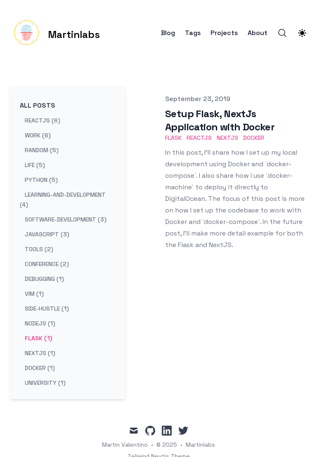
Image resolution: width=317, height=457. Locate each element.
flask (173, 137)
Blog (168, 33)
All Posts (37, 105)
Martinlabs (200, 444)
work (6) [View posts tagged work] (38, 135)
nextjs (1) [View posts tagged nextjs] (40, 353)
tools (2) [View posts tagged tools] (39, 249)
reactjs (199, 137)
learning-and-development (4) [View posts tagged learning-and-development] (63, 199)
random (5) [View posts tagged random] (42, 150)
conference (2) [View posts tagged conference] (47, 264)
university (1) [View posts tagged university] (45, 382)
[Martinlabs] (55, 32)
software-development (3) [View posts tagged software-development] (65, 219)
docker (253, 137)
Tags (193, 33)
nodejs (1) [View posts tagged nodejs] (40, 323)
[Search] (282, 33)
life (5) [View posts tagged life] (35, 165)
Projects (224, 33)
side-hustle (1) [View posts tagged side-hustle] (47, 308)
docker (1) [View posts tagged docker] (40, 368)
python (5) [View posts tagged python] (41, 180)
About (257, 33)
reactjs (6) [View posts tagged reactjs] (42, 120)
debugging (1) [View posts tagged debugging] (44, 279)
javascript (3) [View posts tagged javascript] (47, 234)
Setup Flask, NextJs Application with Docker (219, 120)
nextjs (227, 137)
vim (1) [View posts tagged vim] (34, 293)
